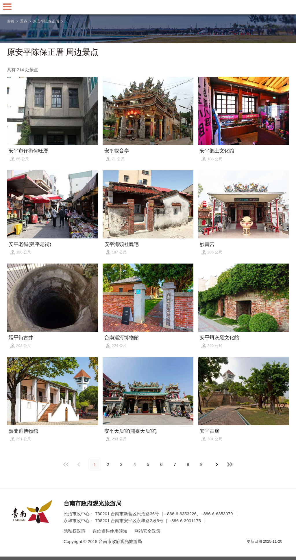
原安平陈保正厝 (46, 21)
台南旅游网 (148, 7)
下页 (79, 464)
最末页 (230, 464)
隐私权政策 (74, 531)
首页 (10, 21)
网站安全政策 (147, 531)
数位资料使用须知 (109, 531)
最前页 (66, 464)
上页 (216, 464)
